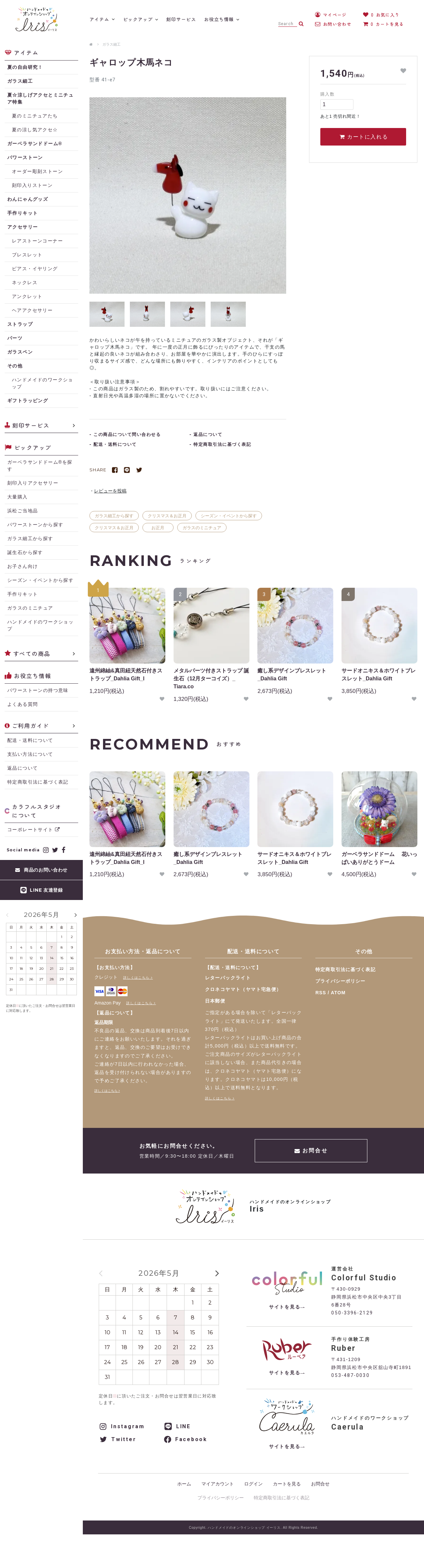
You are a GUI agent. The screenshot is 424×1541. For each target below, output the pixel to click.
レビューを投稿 (110, 490)
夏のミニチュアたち (35, 115)
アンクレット (27, 296)
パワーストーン (25, 157)
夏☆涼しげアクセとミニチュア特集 (40, 98)
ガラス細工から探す (114, 515)
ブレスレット (27, 254)
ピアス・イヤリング (35, 268)
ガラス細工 (111, 44)
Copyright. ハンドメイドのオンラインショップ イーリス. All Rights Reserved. (253, 1527)
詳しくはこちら (136, 977)
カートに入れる (363, 137)
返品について (22, 768)
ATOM (338, 992)
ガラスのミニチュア (202, 527)
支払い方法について (30, 754)
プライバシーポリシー (340, 981)
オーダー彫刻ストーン (37, 171)
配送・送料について (30, 740)
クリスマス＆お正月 (167, 515)
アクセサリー (22, 227)
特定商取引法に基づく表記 (38, 782)
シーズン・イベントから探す (229, 515)
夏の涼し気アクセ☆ (35, 129)
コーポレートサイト (33, 829)
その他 (15, 365)
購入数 (327, 94)
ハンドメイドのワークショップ (42, 383)
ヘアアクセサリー (32, 310)
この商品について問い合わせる (127, 434)
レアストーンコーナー (37, 240)
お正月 (157, 527)
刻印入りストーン (32, 185)
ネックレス (24, 282)
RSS (320, 992)
